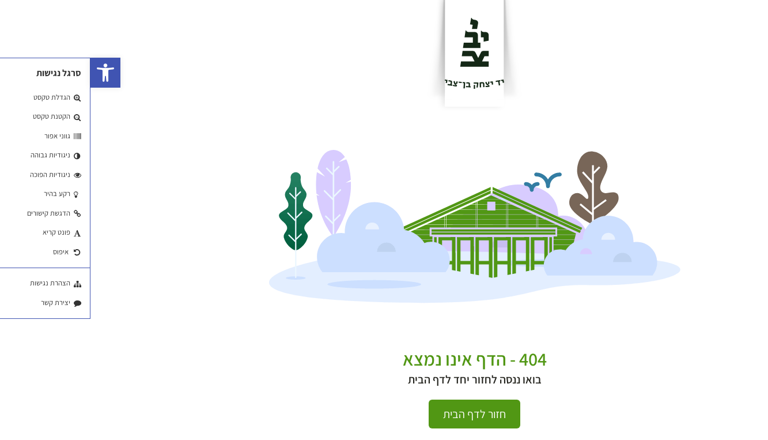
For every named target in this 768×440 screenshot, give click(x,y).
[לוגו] (384, 53)
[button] (15, 73)
